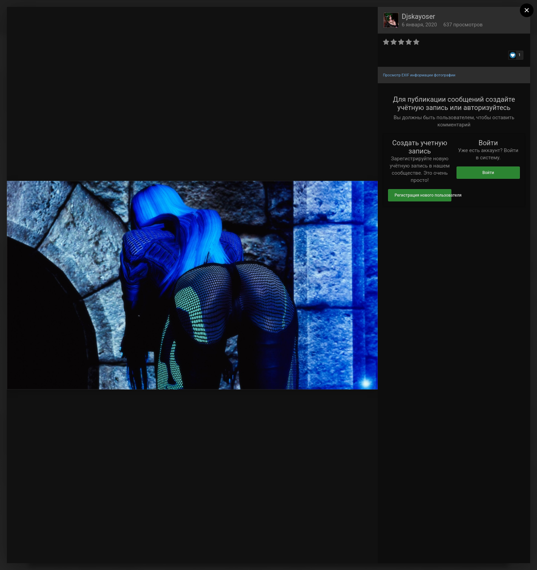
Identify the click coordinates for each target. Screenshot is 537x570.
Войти (488, 172)
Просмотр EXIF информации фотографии (419, 75)
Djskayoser (418, 16)
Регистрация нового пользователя (423, 195)
